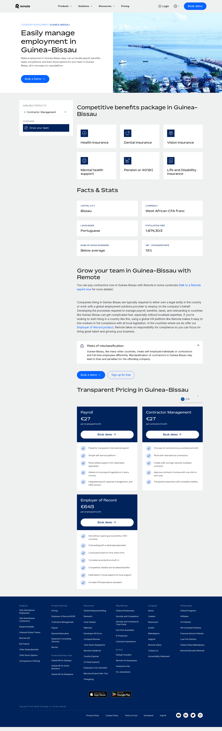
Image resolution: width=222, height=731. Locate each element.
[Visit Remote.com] (26, 6)
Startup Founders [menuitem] (124, 659)
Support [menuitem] (151, 643)
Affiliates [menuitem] (184, 620)
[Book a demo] (91, 379)
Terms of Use (131, 719)
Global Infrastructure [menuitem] (125, 615)
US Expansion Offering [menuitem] (29, 665)
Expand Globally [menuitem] (26, 631)
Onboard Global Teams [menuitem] (29, 636)
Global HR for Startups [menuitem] (61, 664)
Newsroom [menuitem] (153, 626)
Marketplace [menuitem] (154, 637)
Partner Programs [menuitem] (188, 615)
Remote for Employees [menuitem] (126, 664)
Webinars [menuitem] (88, 632)
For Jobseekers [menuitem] (123, 676)
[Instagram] (200, 719)
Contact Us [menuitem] (153, 654)
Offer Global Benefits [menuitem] (29, 653)
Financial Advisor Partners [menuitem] (192, 637)
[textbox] (191, 403)
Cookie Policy (112, 719)
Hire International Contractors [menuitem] (27, 623)
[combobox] (191, 403)
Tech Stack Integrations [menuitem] (94, 649)
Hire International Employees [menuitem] (27, 615)
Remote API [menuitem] (24, 642)
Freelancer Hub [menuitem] (123, 670)
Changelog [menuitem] (89, 683)
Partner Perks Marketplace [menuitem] (192, 649)
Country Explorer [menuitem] (34, 25)
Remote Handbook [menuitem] (92, 654)
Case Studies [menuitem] (90, 626)
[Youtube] (178, 719)
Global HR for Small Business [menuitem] (60, 671)
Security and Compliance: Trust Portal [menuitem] (127, 627)
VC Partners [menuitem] (185, 626)
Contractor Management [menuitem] (62, 626)
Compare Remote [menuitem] (92, 643)
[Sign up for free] (122, 379)
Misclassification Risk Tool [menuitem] (96, 677)
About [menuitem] (151, 615)
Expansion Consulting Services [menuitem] (61, 644)
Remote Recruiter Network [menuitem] (192, 654)
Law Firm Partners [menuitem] (188, 643)
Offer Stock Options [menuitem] (28, 659)
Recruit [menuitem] (54, 651)
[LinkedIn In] (185, 719)
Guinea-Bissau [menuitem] (60, 25)
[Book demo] (191, 6)
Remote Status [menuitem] (155, 649)
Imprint (163, 719)
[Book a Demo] (36, 79)
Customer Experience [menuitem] (126, 645)
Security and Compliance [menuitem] (127, 620)
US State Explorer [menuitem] (92, 666)
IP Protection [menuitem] (121, 640)
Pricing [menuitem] (54, 615)
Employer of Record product (95, 327)
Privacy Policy (92, 719)
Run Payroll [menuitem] (24, 648)
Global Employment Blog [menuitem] (95, 615)
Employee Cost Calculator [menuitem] (95, 672)
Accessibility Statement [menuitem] (159, 660)
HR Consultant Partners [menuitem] (190, 632)
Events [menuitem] (151, 632)
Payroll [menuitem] (54, 632)
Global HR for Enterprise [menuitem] (62, 678)
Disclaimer (148, 719)
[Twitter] (193, 719)
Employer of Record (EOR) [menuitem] (63, 620)
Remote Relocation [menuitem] (60, 637)
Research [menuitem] (88, 620)
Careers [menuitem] (151, 620)
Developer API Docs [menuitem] (93, 637)
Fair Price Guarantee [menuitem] (125, 634)
